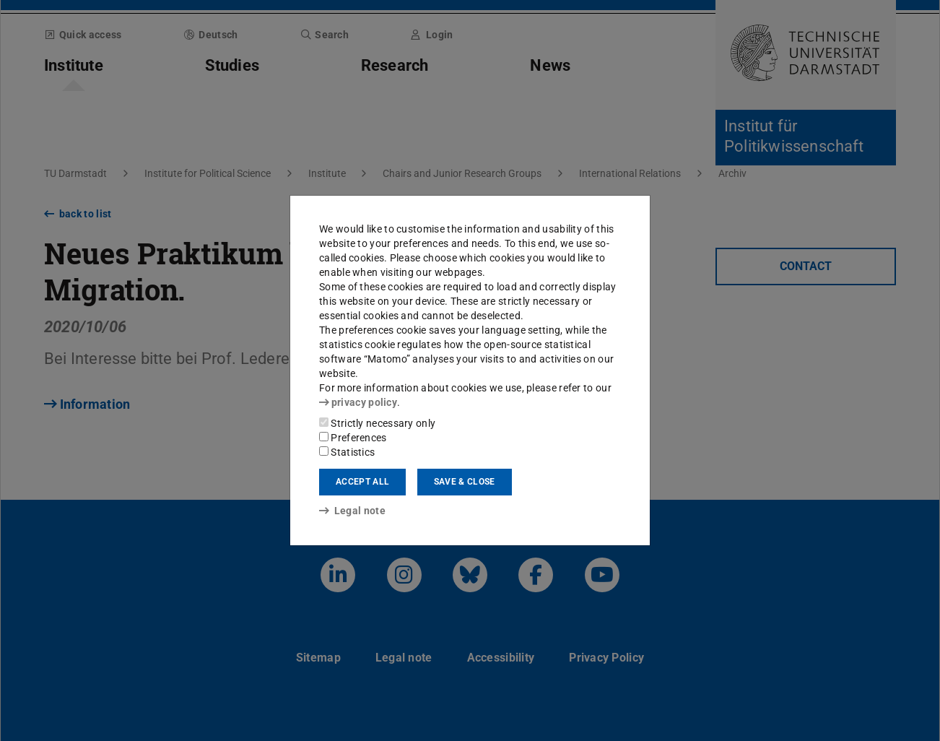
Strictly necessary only (377, 423)
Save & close (464, 482)
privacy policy (358, 402)
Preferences (353, 437)
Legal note (352, 510)
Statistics (347, 452)
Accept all (362, 482)
